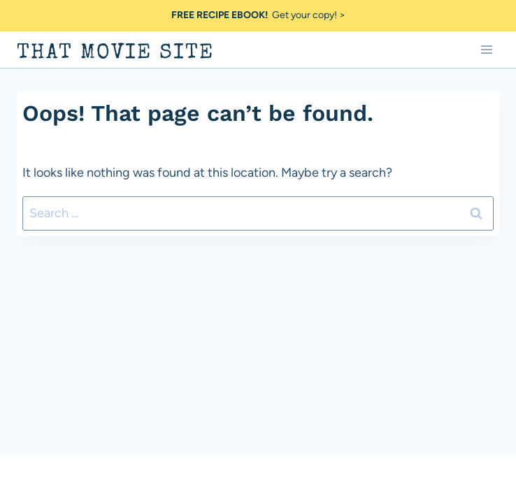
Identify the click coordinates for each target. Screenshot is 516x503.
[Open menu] (486, 49)
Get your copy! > (258, 15)
